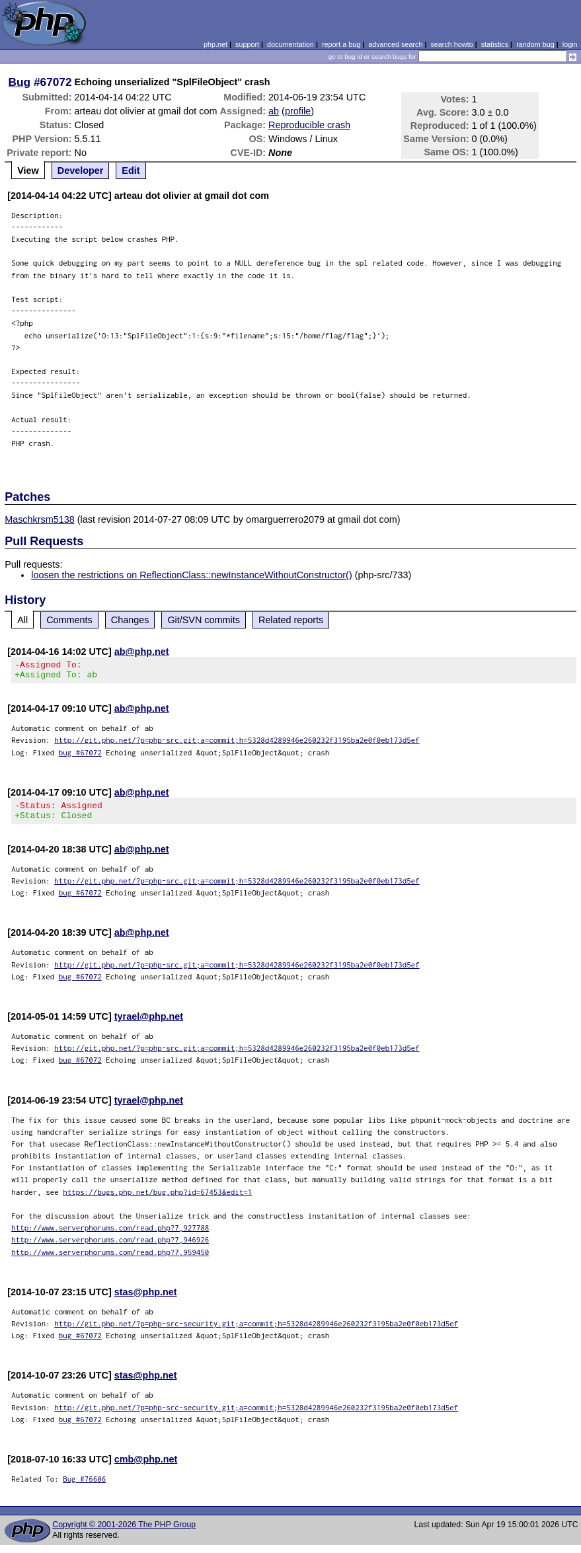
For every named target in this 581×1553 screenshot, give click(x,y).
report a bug (341, 44)
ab (273, 111)
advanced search (395, 44)
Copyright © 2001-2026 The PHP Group (124, 1532)
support (247, 44)
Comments (69, 620)
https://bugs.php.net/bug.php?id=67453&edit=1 (157, 1199)
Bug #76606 (84, 1486)
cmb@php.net (146, 1467)
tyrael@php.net (148, 1024)
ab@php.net (141, 651)
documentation (290, 44)
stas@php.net (145, 1300)
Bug (20, 82)
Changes (130, 620)
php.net (215, 44)
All (22, 620)
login (570, 44)
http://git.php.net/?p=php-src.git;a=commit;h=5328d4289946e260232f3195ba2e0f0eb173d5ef (237, 743)
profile (298, 111)
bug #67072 (80, 756)
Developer (81, 170)
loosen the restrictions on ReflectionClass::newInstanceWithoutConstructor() (191, 575)
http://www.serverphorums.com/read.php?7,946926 (110, 1247)
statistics (494, 44)
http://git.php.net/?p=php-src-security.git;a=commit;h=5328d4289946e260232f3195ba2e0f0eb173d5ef (256, 1331)
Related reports (290, 620)
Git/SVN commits (203, 620)
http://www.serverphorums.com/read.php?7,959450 (110, 1260)
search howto (451, 44)
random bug (535, 44)
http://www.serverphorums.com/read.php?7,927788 (110, 1235)
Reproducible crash (309, 125)
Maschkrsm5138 (40, 519)
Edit (130, 170)
